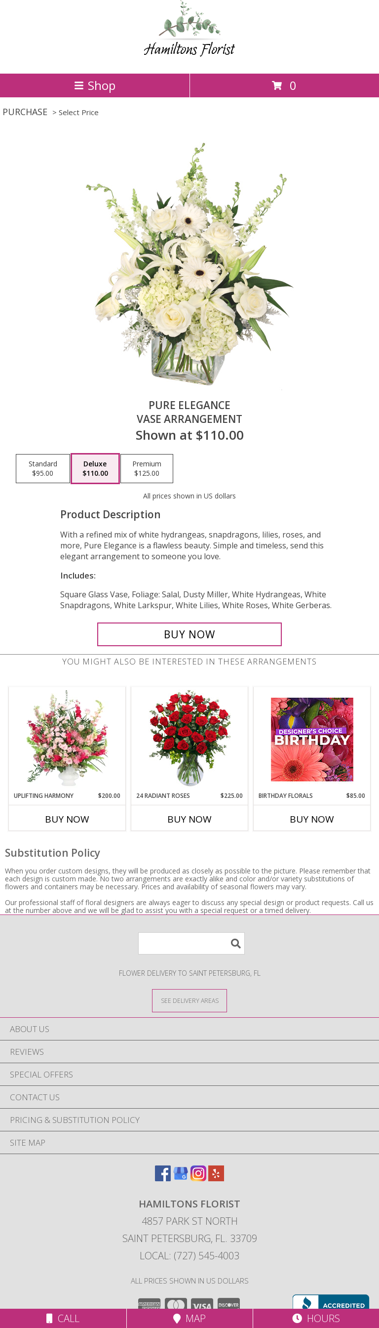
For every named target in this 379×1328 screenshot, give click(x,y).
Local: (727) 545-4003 (189, 1255)
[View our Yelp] (216, 1178)
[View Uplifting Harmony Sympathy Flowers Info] (67, 739)
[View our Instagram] (198, 1178)
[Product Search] (191, 943)
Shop (94, 85)
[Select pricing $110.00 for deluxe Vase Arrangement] (95, 469)
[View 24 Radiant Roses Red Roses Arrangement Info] (190, 739)
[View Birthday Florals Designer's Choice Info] (312, 739)
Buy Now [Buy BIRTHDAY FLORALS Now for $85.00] (312, 819)
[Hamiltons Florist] (189, 59)
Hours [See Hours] (316, 1318)
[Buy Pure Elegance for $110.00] (189, 634)
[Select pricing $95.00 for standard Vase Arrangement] (43, 469)
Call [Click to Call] (62, 1318)
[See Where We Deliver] (189, 1000)
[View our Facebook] (163, 1178)
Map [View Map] (189, 1318)
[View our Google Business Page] (181, 1178)
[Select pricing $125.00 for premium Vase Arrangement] (147, 469)
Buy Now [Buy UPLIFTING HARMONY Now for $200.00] (67, 819)
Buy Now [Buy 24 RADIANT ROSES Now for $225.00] (189, 819)
